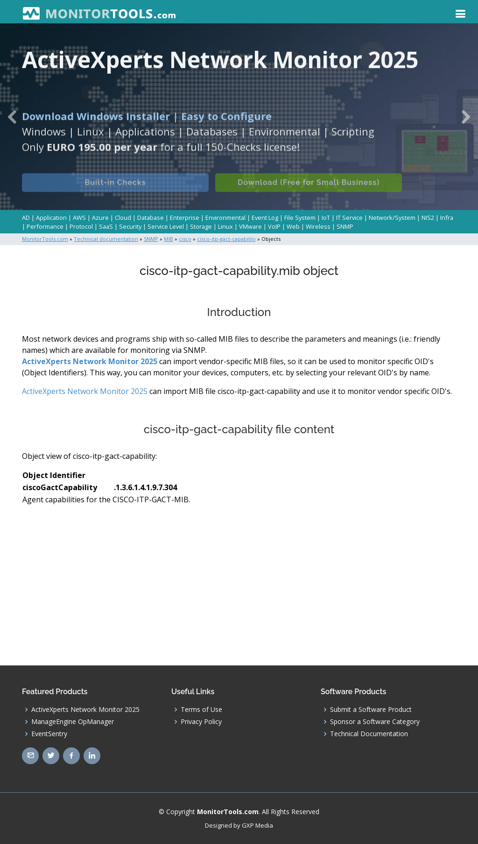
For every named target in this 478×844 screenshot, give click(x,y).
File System (300, 217)
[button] (12, 116)
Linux (225, 226)
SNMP (345, 226)
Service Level (166, 226)
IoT (326, 217)
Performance (45, 226)
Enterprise (184, 217)
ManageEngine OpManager (72, 721)
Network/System (392, 217)
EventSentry (49, 734)
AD (26, 217)
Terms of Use (201, 709)
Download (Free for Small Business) (309, 189)
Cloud (123, 217)
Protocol (81, 226)
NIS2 (428, 217)
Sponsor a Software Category (375, 721)
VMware (250, 226)
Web (293, 226)
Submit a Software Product (371, 709)
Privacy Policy (201, 721)
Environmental (225, 217)
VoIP (274, 226)
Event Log (265, 217)
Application (51, 217)
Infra (446, 217)
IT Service (349, 217)
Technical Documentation (369, 734)
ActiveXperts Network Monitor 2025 (89, 361)
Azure (100, 217)
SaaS (106, 226)
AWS (79, 217)
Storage (201, 226)
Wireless (318, 226)
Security (130, 226)
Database (150, 217)
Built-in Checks (115, 189)
